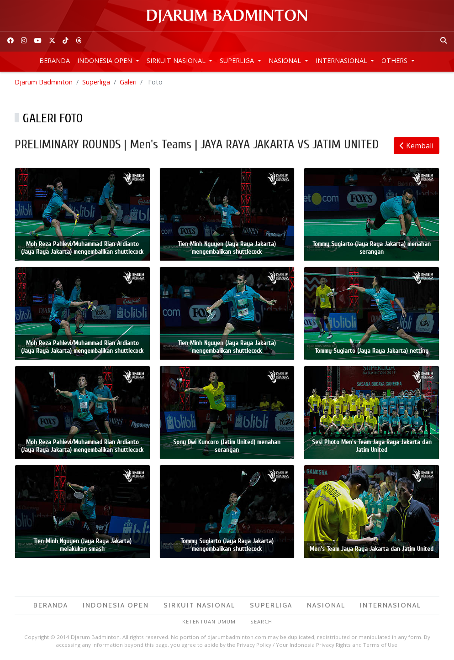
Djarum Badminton (44, 82)
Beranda (54, 60)
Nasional (286, 60)
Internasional (342, 60)
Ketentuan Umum (209, 621)
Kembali (416, 146)
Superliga (238, 60)
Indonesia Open (105, 60)
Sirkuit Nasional (177, 60)
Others (395, 60)
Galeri (128, 82)
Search (261, 621)
